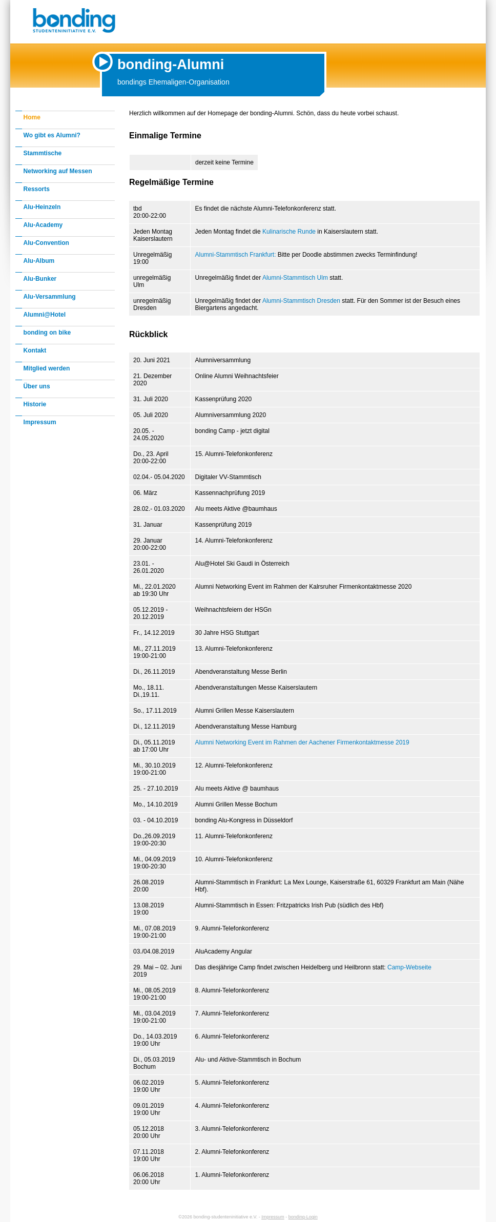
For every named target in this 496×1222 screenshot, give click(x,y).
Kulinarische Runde (289, 231)
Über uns (37, 386)
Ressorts (37, 189)
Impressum (40, 422)
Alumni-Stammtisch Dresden (301, 300)
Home (32, 117)
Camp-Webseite (409, 967)
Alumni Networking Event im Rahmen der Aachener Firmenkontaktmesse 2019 (302, 742)
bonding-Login (303, 1216)
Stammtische (43, 153)
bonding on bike (47, 332)
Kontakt (35, 350)
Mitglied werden (47, 368)
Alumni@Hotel (45, 314)
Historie (35, 404)
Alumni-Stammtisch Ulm (295, 277)
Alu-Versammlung (50, 296)
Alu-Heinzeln (42, 207)
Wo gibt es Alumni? (52, 135)
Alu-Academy (43, 225)
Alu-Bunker (40, 278)
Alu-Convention (46, 242)
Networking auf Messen (58, 171)
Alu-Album (39, 260)
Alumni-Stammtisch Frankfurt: (235, 254)
